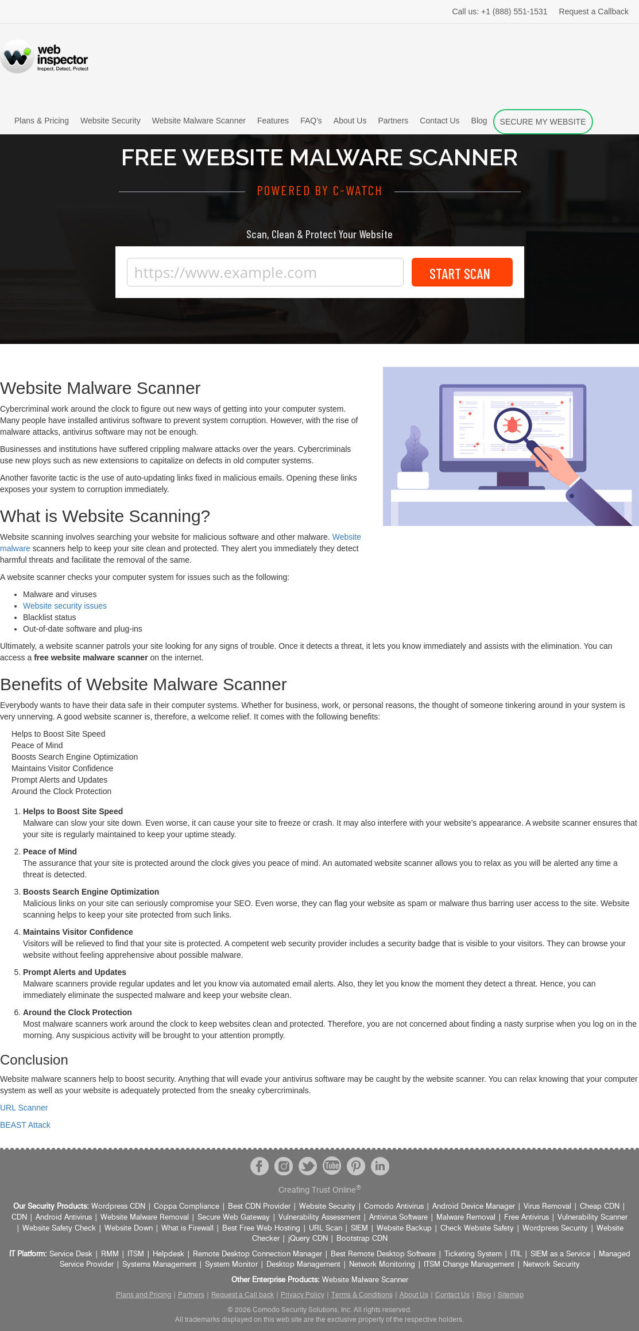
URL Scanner (24, 1107)
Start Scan (462, 272)
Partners (393, 120)
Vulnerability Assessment (319, 1217)
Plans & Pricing (41, 120)
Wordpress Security (555, 1228)
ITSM (135, 1254)
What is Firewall (187, 1228)
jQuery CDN (308, 1239)
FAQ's (311, 120)
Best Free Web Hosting (261, 1228)
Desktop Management (303, 1264)
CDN (19, 1217)
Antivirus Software (398, 1217)
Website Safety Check (59, 1228)
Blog (479, 120)
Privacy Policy (302, 1294)
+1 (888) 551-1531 (499, 11)
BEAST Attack (25, 1124)
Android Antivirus (64, 1217)
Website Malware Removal (144, 1217)
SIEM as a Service (560, 1254)
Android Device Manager (473, 1206)
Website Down (128, 1228)
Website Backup (404, 1228)
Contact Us (439, 120)
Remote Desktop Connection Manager (257, 1254)
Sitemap (511, 1294)
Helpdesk (168, 1254)
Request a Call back (242, 1294)
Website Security (110, 120)
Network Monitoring (382, 1264)
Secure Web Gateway (233, 1217)
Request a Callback (594, 11)
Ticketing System (473, 1254)
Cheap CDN (599, 1206)
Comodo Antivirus (394, 1206)
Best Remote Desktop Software (383, 1254)
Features (273, 120)
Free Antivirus (526, 1217)
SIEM (359, 1228)
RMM (110, 1254)
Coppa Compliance (186, 1206)
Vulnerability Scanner (592, 1217)
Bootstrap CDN (362, 1239)
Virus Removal (547, 1206)
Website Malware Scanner (199, 120)
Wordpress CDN (118, 1206)
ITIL (516, 1254)
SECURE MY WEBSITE (543, 121)
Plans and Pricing (143, 1294)
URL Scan (325, 1228)
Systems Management (159, 1264)
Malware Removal (465, 1217)
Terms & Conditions (362, 1294)
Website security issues (65, 605)
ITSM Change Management (469, 1264)
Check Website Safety (477, 1228)
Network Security (551, 1264)
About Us (350, 120)
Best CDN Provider (259, 1206)
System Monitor (231, 1264)
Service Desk (70, 1254)
